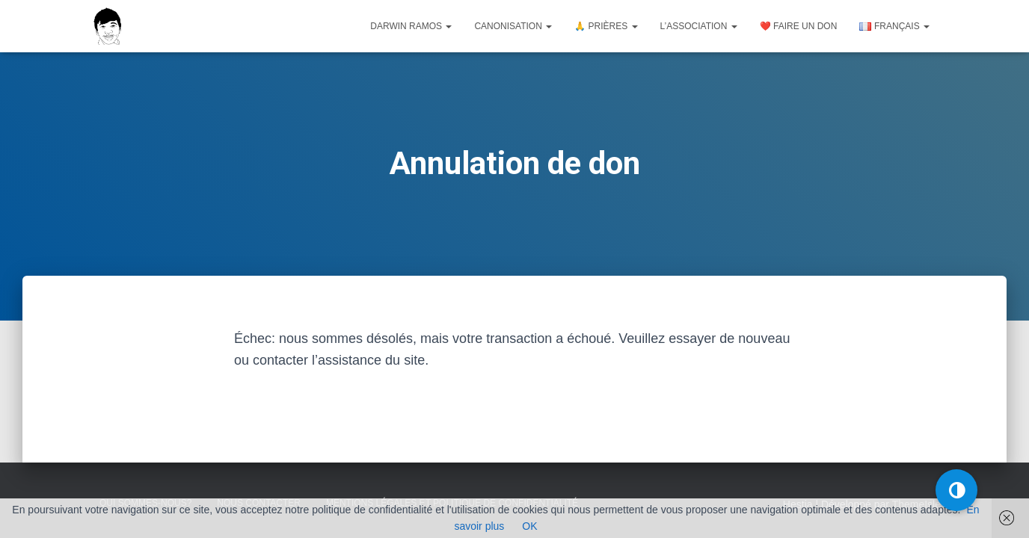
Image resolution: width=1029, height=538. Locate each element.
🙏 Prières (605, 26)
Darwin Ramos (411, 26)
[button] (956, 490)
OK (529, 526)
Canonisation (513, 26)
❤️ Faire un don (799, 26)
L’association (698, 26)
